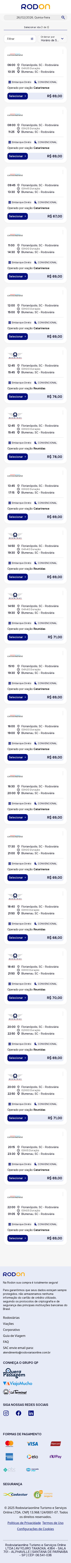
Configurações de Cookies (35, 1529)
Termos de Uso (53, 1523)
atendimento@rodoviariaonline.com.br (27, 1352)
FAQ (6, 1342)
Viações (8, 1324)
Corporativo (11, 1330)
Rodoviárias (11, 1318)
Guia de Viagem (14, 1336)
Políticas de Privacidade (24, 1523)
